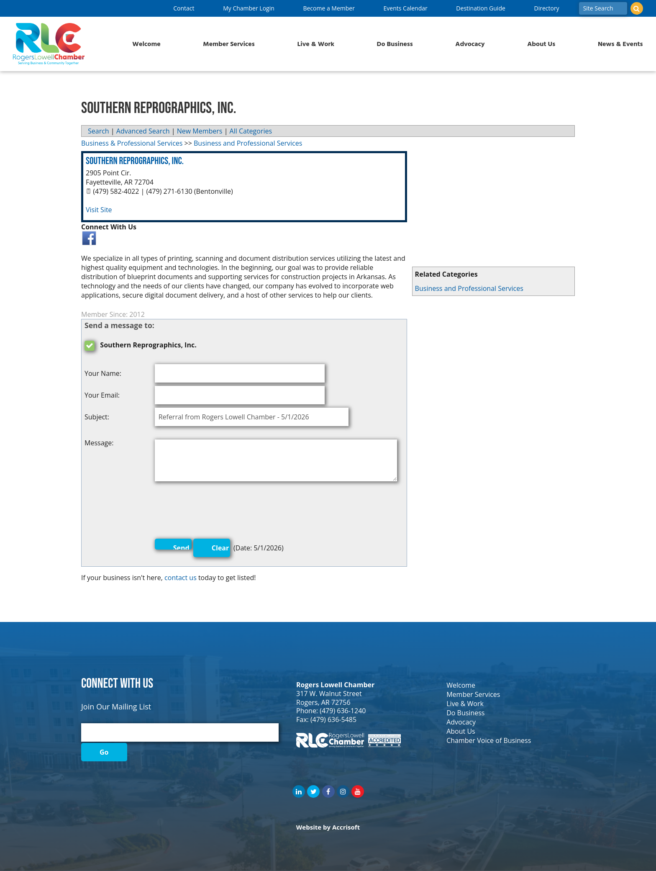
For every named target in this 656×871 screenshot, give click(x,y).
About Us (541, 44)
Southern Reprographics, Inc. (135, 161)
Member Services (228, 44)
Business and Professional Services (469, 288)
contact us (180, 577)
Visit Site (99, 209)
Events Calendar (406, 8)
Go (104, 752)
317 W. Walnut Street (329, 693)
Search (98, 131)
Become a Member (328, 8)
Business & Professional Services (131, 143)
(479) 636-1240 (343, 710)
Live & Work (315, 44)
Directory (546, 8)
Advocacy (469, 44)
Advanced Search (143, 131)
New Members (200, 131)
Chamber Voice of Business (488, 740)
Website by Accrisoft (328, 827)
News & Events (620, 44)
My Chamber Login (248, 8)
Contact (183, 8)
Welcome (146, 44)
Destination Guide (480, 8)
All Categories (251, 131)
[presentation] (218, 512)
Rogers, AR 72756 (323, 702)
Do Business (395, 44)
